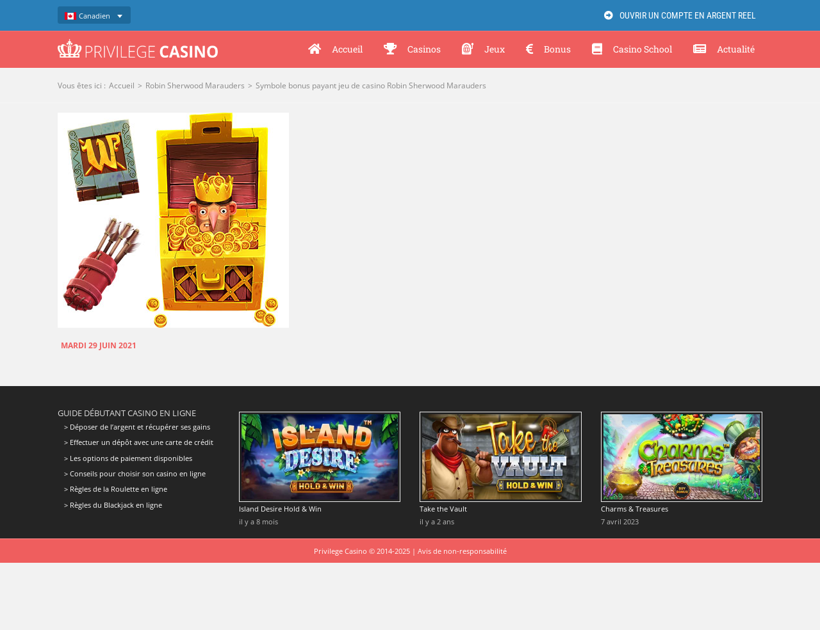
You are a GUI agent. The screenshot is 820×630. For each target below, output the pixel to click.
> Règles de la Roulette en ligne (115, 489)
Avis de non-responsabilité (462, 551)
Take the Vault (443, 508)
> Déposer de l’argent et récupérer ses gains (137, 427)
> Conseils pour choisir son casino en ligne (135, 473)
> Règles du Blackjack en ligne (113, 505)
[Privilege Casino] (138, 43)
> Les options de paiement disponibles (128, 458)
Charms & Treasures (634, 508)
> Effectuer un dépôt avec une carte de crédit (138, 442)
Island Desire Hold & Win (280, 508)
